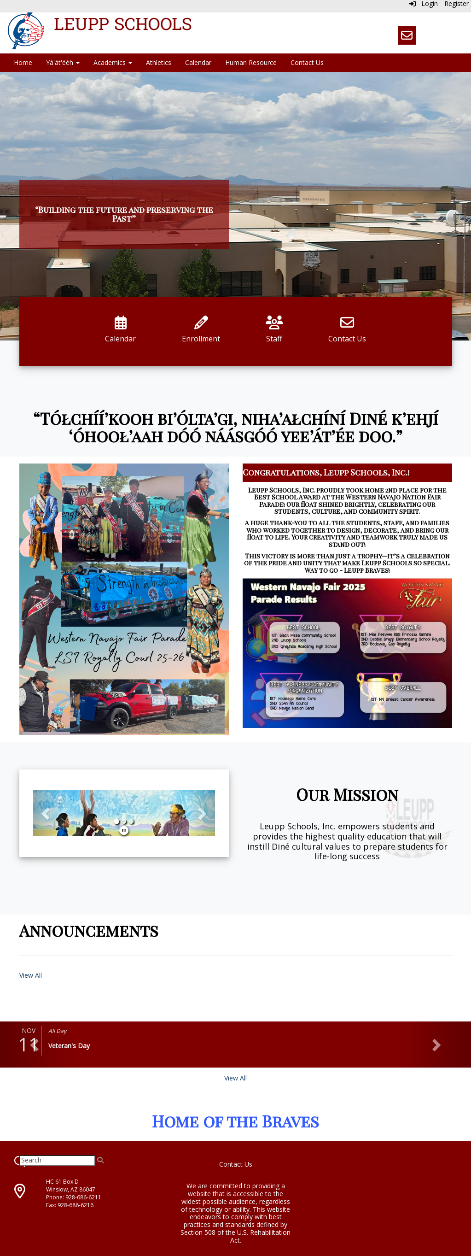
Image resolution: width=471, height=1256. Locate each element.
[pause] (123, 830)
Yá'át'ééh (63, 62)
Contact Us (307, 62)
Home (23, 62)
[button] (46, 813)
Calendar (198, 62)
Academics (112, 62)
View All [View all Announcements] (30, 975)
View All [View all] (235, 1078)
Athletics (158, 62)
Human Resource (251, 62)
